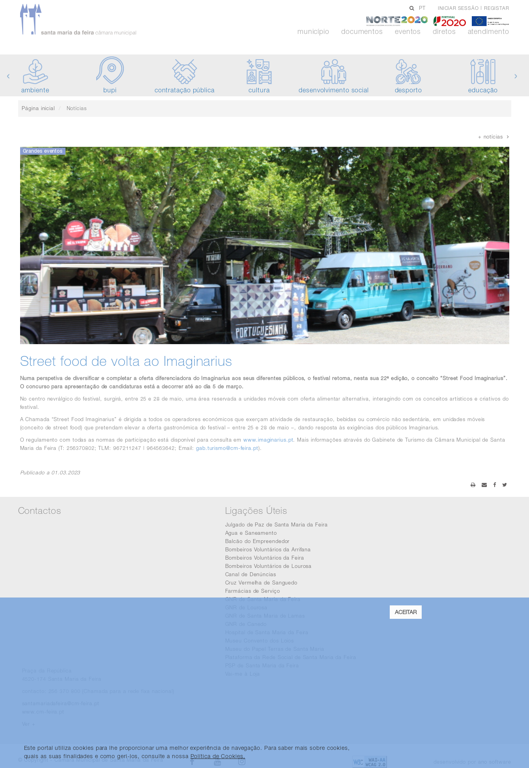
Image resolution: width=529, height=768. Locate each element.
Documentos (362, 32)
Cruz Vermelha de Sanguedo (261, 582)
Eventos (408, 32)
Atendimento (488, 32)
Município (313, 32)
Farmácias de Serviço (252, 591)
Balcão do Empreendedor (257, 541)
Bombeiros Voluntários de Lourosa (268, 566)
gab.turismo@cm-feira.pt (227, 448)
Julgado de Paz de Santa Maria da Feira (276, 524)
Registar (496, 8)
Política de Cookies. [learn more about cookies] (218, 756)
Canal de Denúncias (250, 574)
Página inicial (38, 108)
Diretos (444, 32)
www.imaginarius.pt (268, 439)
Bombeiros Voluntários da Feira (264, 557)
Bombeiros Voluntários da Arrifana (268, 549)
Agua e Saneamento (251, 533)
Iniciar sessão (458, 8)
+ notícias (493, 136)
